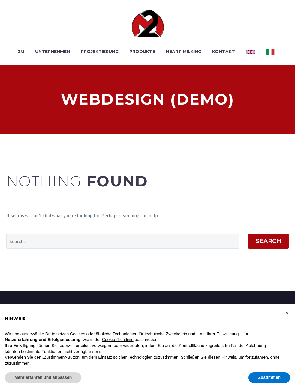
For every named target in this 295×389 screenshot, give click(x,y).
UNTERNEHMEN (52, 51)
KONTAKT (223, 51)
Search (268, 241)
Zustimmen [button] (269, 377)
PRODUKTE (142, 51)
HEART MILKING (183, 51)
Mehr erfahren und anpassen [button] (43, 377)
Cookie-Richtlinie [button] (118, 339)
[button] (287, 313)
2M (21, 51)
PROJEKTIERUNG (100, 51)
